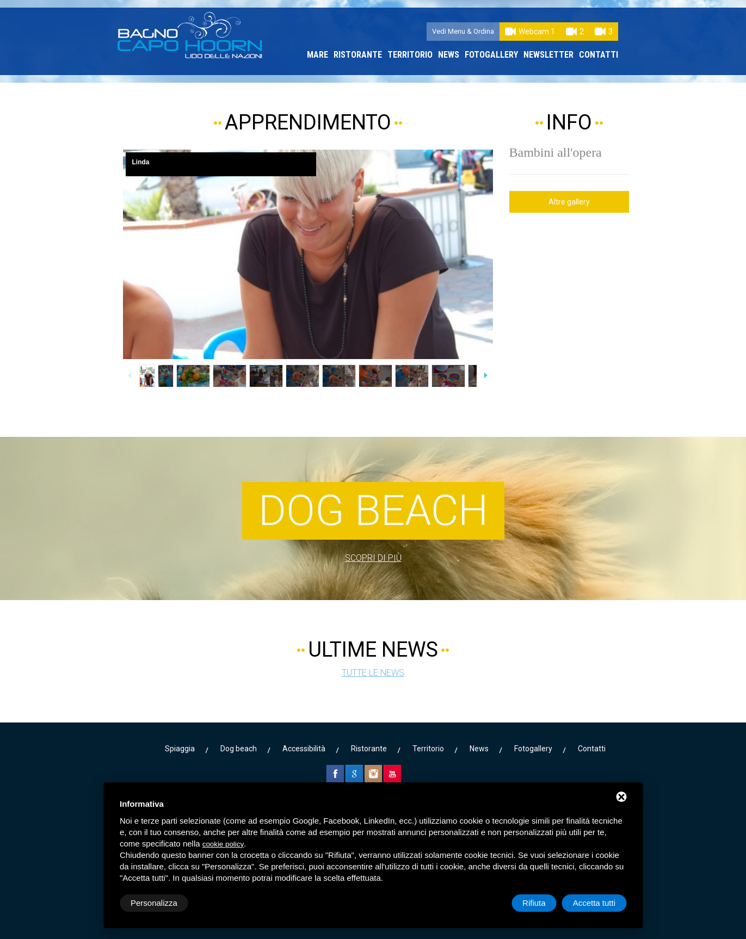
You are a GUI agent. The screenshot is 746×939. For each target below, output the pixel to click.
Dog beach (238, 748)
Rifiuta (534, 902)
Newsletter (548, 55)
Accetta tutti (594, 902)
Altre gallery (569, 201)
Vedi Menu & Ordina (463, 31)
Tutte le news (373, 673)
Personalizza (154, 902)
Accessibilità (303, 748)
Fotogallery (491, 55)
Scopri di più (373, 558)
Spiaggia (180, 748)
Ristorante (358, 55)
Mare (317, 55)
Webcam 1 (530, 31)
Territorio (410, 55)
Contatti (598, 55)
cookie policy (223, 844)
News (448, 55)
